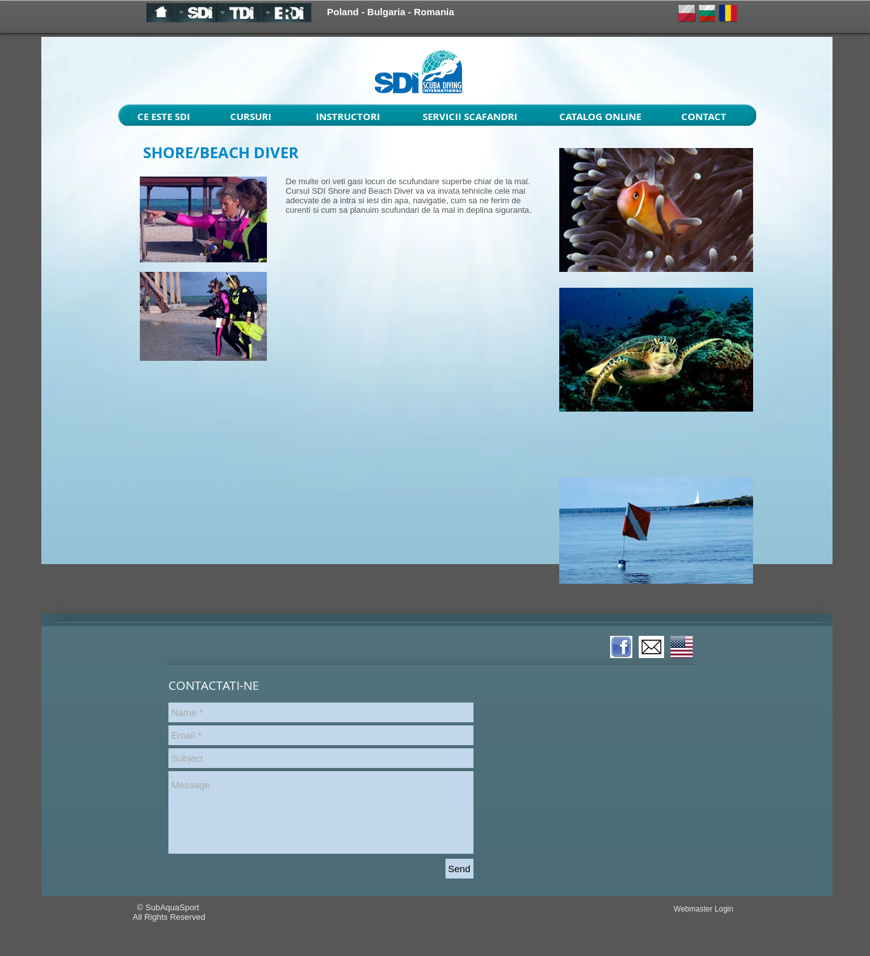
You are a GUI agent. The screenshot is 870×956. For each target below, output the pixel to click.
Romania (434, 11)
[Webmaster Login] (704, 909)
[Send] (459, 869)
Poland (343, 11)
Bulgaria (386, 11)
